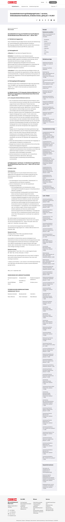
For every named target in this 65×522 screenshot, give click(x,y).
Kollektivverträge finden (34, 6)
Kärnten (45, 41)
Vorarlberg (45, 52)
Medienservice (23, 509)
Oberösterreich (46, 44)
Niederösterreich (47, 43)
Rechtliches (23, 506)
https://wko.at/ (11, 513)
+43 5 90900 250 (11, 512)
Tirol (44, 50)
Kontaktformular (12, 515)
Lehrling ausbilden (37, 503)
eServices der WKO (49, 509)
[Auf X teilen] (51, 20)
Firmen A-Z (48, 506)
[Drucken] (54, 20)
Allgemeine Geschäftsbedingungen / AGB (38, 508)
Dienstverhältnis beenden (38, 510)
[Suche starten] (46, 2)
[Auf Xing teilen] (45, 20)
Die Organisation (24, 502)
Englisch (23, 520)
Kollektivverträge (16, 6)
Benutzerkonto (49, 507)
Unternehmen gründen (37, 502)
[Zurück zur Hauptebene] (9, 6)
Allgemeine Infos (24, 6)
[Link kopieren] (37, 20)
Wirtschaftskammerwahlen (26, 503)
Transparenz (23, 505)
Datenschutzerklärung (41, 520)
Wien (44, 53)
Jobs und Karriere (24, 507)
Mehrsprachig (18, 520)
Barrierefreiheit (33, 520)
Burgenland (46, 39)
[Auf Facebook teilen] (48, 20)
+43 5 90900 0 (11, 510)
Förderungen (35, 513)
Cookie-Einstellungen (49, 520)
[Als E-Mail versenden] (40, 20)
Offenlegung (28, 520)
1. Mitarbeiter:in (36, 505)
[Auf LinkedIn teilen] (42, 20)
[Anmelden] (53, 2)
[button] (54, 6)
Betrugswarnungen (50, 510)
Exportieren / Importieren (38, 511)
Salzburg (45, 46)
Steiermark (46, 48)
